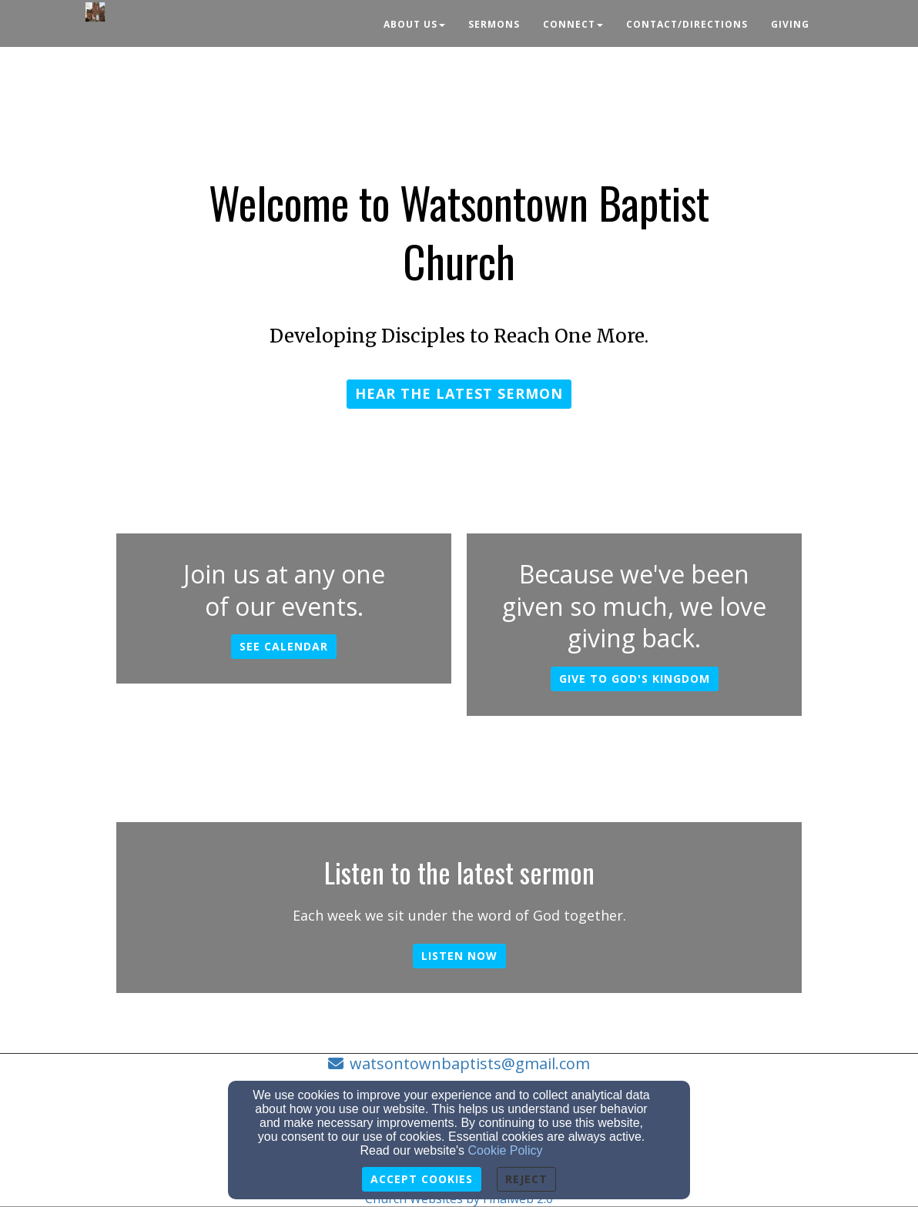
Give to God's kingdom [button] (634, 678)
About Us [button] (414, 24)
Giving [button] (790, 24)
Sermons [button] (494, 24)
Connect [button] (573, 24)
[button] (459, 394)
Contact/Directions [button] (687, 24)
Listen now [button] (459, 955)
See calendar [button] (284, 646)
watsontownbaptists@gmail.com (470, 1063)
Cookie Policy (505, 1150)
